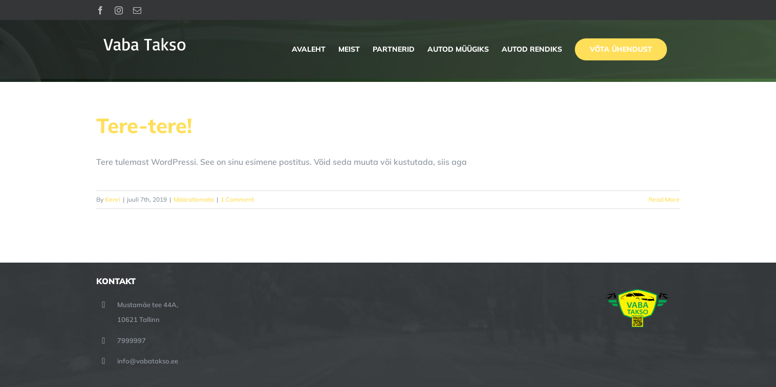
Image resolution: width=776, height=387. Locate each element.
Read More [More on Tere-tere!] (664, 199)
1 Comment (237, 199)
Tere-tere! (144, 125)
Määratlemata (194, 199)
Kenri (112, 199)
